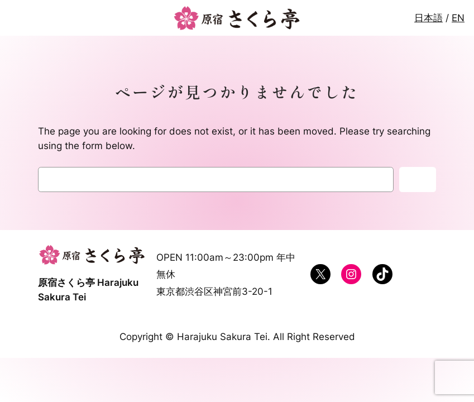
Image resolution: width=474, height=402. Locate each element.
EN (458, 17)
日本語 (428, 17)
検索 (417, 179)
